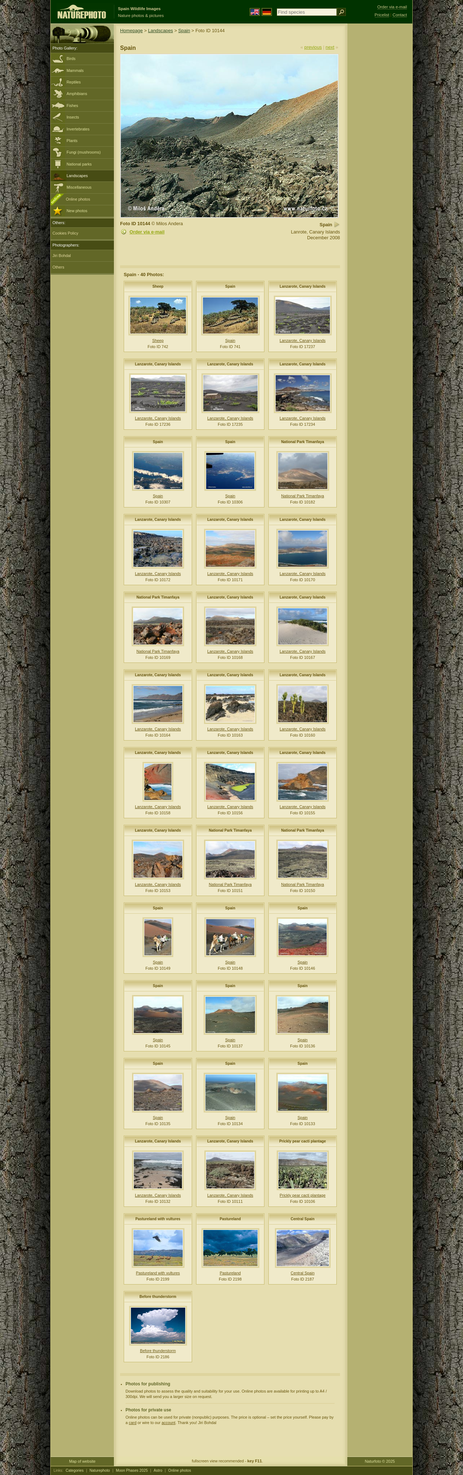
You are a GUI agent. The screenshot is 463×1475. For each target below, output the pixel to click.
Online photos (78, 199)
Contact (399, 15)
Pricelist (382, 15)
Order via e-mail (147, 232)
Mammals (75, 70)
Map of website (82, 1461)
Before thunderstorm (158, 1297)
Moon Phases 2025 (132, 1470)
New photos (77, 211)
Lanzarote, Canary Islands (303, 286)
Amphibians (77, 93)
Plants (72, 140)
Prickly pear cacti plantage (302, 1141)
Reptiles (74, 82)
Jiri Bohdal (61, 255)
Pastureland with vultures (157, 1219)
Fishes (72, 105)
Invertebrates (78, 129)
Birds (71, 58)
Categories (75, 1470)
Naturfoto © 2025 (380, 1461)
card (132, 1422)
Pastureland (230, 1219)
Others (58, 267)
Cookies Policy (65, 233)
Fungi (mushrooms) (84, 152)
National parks (79, 164)
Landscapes (77, 175)
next (330, 47)
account (168, 1422)
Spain (184, 30)
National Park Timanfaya (302, 442)
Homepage (131, 30)
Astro (158, 1470)
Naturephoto (99, 1470)
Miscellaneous (79, 187)
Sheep (157, 286)
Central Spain (303, 1219)
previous (313, 47)
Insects (73, 117)
